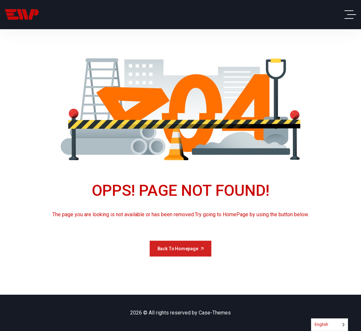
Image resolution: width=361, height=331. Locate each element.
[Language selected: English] (329, 324)
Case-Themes (215, 313)
